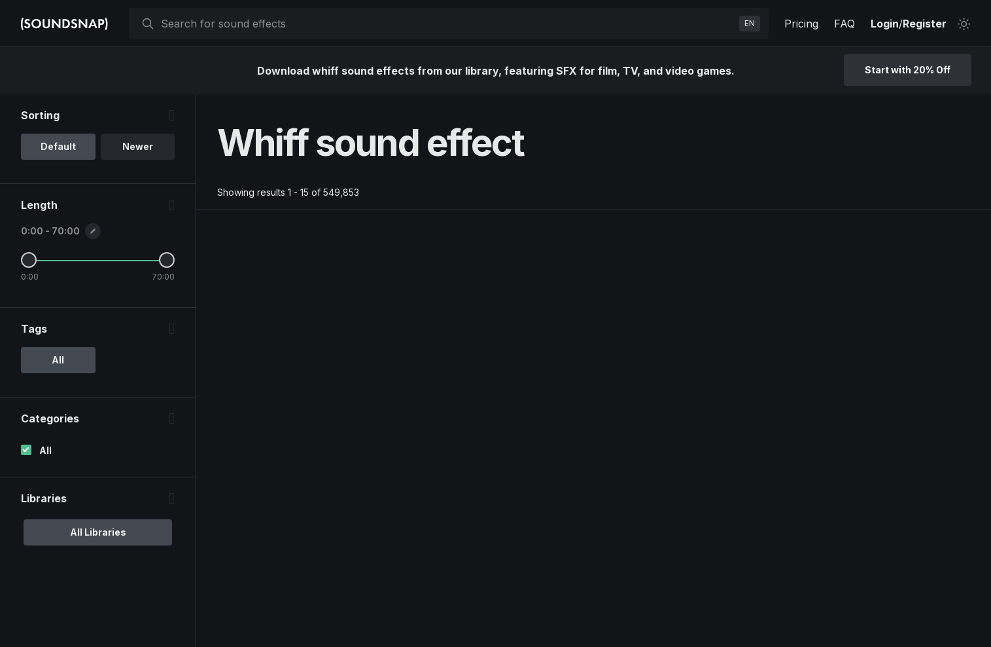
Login (885, 23)
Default (58, 146)
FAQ (844, 23)
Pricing (801, 23)
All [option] (58, 359)
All (45, 450)
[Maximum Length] (167, 260)
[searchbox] (447, 23)
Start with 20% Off (907, 69)
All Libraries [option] (98, 532)
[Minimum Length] (29, 260)
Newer (137, 146)
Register (925, 23)
